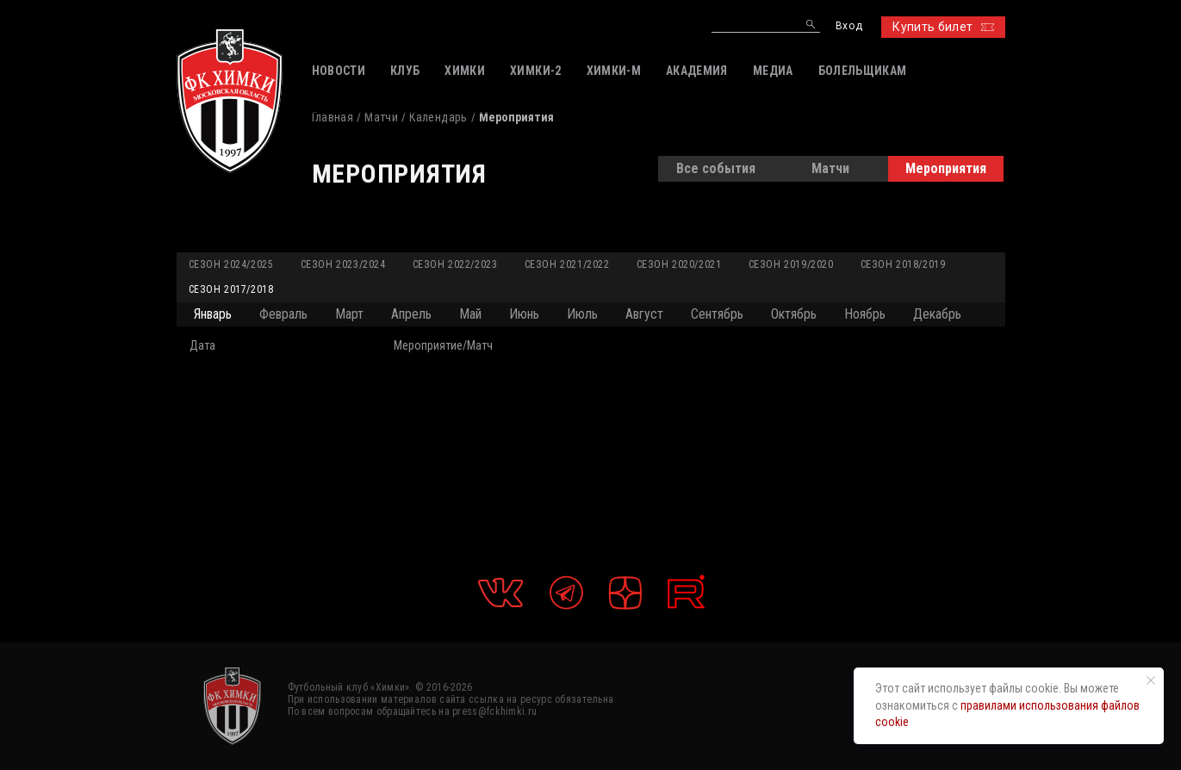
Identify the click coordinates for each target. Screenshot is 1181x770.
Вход (849, 26)
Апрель (411, 314)
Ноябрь (865, 314)
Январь (213, 314)
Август (644, 314)
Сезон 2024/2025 (231, 264)
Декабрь (937, 314)
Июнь (524, 314)
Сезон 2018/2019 (903, 264)
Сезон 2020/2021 (679, 264)
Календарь (438, 117)
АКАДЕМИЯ (697, 71)
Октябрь (794, 314)
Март (349, 314)
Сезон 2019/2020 (791, 264)
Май (470, 314)
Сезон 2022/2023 (455, 264)
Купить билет (942, 27)
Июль (582, 314)
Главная (332, 117)
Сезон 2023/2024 (343, 264)
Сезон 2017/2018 (231, 289)
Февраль (283, 314)
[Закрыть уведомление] (1150, 680)
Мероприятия (945, 168)
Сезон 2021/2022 (567, 264)
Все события (715, 168)
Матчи (381, 117)
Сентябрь (717, 314)
